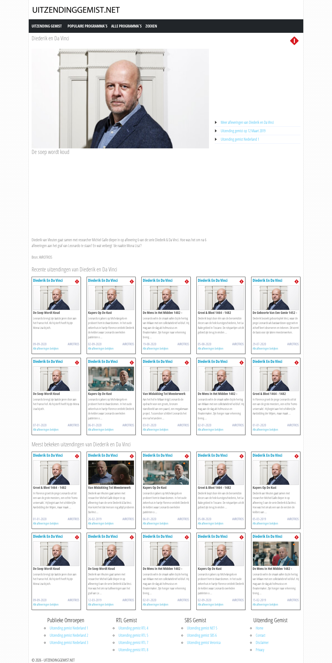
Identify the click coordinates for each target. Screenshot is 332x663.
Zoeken (151, 26)
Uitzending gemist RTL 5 (133, 635)
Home (259, 628)
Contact (260, 635)
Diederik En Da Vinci (48, 280)
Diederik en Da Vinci (50, 38)
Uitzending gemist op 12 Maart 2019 (243, 130)
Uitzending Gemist (47, 26)
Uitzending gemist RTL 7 (133, 642)
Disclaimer (262, 642)
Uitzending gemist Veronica (204, 642)
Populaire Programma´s (87, 26)
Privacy (260, 649)
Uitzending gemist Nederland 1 (240, 139)
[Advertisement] (120, 191)
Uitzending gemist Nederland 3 (69, 642)
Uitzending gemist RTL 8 (133, 649)
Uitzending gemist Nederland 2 (69, 635)
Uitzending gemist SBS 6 (202, 635)
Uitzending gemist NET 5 (202, 628)
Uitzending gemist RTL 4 (133, 628)
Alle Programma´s (126, 26)
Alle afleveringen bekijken (46, 348)
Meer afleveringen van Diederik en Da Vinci (247, 122)
